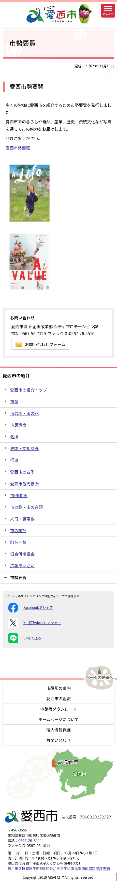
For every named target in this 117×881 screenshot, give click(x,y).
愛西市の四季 (22, 472)
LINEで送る (24, 638)
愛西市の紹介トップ (28, 390)
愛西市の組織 (58, 698)
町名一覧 (18, 542)
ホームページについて (58, 719)
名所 (14, 437)
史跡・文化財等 (24, 448)
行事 (14, 460)
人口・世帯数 (22, 519)
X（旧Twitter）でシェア (34, 623)
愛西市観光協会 (24, 484)
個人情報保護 (58, 730)
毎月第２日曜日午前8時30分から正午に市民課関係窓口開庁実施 (59, 868)
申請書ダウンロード (58, 709)
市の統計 (18, 530)
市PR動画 (18, 495)
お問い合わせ (58, 740)
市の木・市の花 (24, 413)
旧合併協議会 (22, 554)
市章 (14, 401)
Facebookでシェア (30, 608)
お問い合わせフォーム (41, 344)
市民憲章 (18, 425)
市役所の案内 (58, 688)
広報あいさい (22, 565)
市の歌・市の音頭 (26, 507)
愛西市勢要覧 (18, 148)
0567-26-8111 (30, 840)
